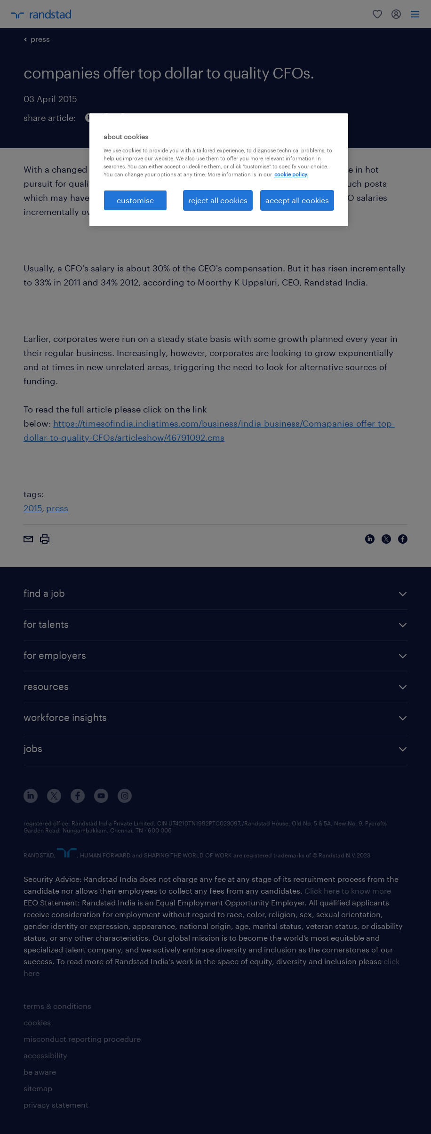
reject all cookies (217, 200)
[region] (218, 169)
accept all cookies (297, 200)
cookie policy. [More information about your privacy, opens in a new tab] (291, 174)
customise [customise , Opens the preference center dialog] (135, 200)
